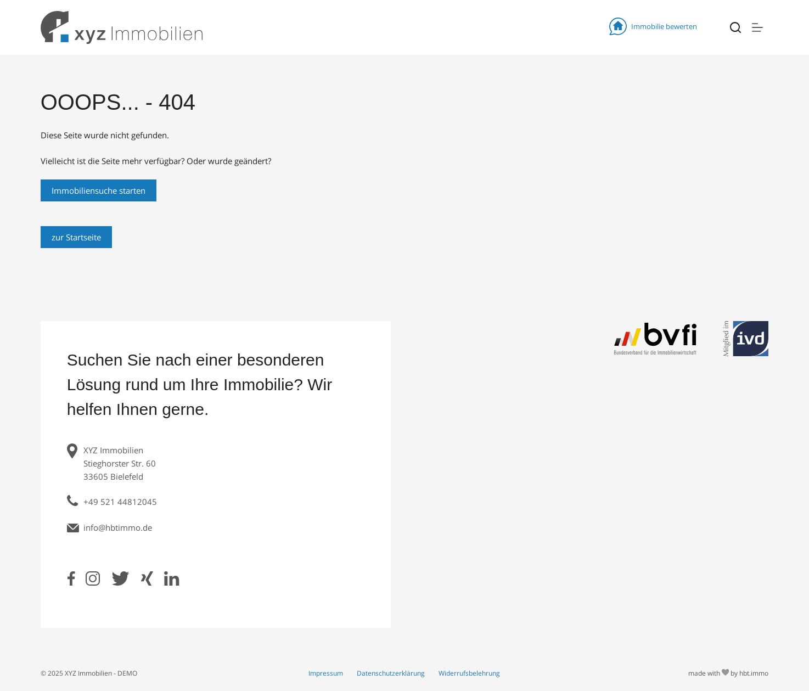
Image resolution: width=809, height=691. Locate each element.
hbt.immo (753, 673)
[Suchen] (735, 27)
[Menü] (757, 27)
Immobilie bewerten (653, 26)
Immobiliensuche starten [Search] (98, 190)
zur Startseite (76, 237)
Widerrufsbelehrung (469, 673)
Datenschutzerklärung (391, 673)
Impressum (325, 673)
